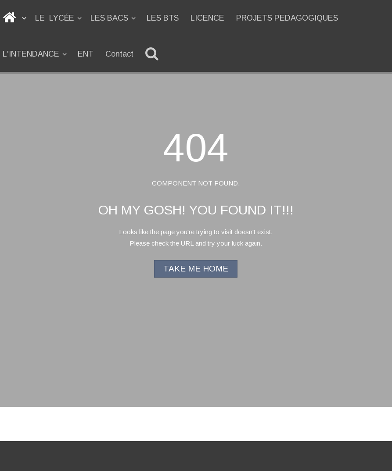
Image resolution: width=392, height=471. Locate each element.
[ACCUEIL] (15, 18)
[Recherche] (153, 53)
